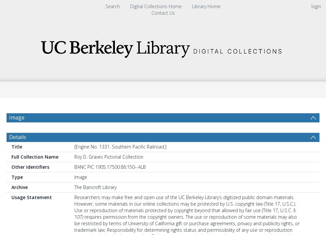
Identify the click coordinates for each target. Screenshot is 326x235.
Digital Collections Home (156, 6)
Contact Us (163, 13)
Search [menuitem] (112, 6)
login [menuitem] (316, 6)
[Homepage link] (163, 47)
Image (16, 117)
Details (17, 152)
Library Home (206, 6)
